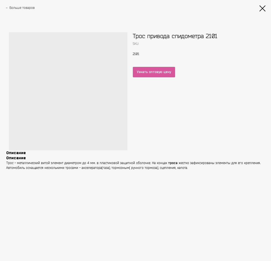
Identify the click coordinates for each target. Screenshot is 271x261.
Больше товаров (22, 7)
